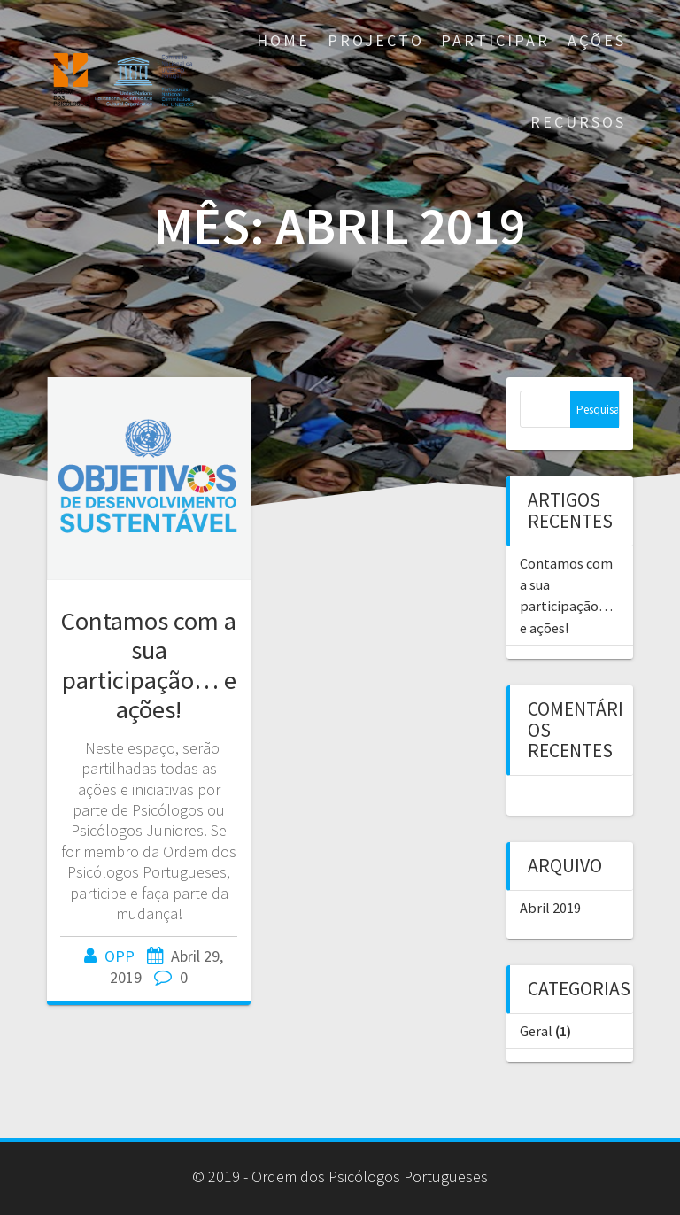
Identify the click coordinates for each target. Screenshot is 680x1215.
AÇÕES (597, 40)
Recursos (578, 122)
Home (283, 40)
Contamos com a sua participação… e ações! (148, 664)
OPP (119, 956)
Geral (536, 1031)
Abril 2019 (550, 908)
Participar (495, 40)
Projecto (376, 40)
